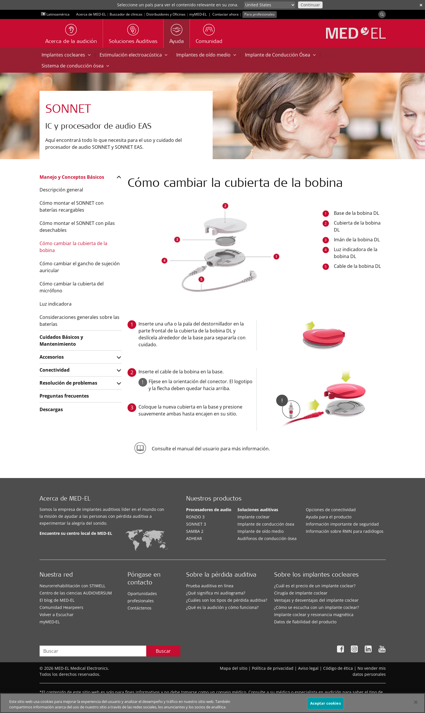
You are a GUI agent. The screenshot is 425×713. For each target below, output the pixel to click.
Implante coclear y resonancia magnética (313, 614)
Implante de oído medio (260, 531)
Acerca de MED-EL (91, 14)
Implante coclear (253, 517)
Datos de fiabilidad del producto (305, 621)
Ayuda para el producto (328, 517)
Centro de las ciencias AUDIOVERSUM (76, 593)
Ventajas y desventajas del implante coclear (316, 600)
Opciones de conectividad (331, 509)
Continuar (310, 4)
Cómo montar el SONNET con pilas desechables (77, 226)
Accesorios (52, 357)
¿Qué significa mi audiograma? (215, 593)
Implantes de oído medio (206, 55)
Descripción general (61, 190)
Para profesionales (259, 14)
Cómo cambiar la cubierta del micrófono (72, 287)
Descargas (51, 409)
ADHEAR (194, 538)
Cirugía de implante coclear (300, 593)
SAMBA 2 (194, 531)
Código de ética (338, 668)
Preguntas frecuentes (64, 396)
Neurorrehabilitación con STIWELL (72, 585)
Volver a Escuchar (57, 614)
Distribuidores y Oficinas (166, 14)
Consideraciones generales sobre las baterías (79, 320)
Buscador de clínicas (126, 14)
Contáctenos (139, 608)
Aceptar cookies (325, 703)
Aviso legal (308, 668)
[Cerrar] (415, 703)
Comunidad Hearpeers (61, 607)
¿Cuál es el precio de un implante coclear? (314, 585)
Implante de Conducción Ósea (280, 55)
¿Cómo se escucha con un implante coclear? (316, 607)
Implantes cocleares (66, 55)
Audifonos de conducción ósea (267, 538)
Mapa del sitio (233, 668)
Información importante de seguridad (342, 524)
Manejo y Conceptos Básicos (72, 177)
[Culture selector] (269, 4)
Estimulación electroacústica (133, 55)
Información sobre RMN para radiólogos (344, 531)
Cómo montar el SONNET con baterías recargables (72, 206)
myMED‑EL (198, 14)
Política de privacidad (272, 668)
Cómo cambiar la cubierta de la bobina (73, 246)
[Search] (382, 14)
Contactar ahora (225, 14)
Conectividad (55, 370)
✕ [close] (421, 5)
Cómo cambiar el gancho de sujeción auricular (80, 267)
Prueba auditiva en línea (209, 585)
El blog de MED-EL (57, 600)
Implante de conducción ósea (265, 524)
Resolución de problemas (68, 383)
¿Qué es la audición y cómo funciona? (222, 607)
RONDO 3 (195, 517)
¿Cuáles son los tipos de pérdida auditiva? (226, 600)
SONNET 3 (196, 524)
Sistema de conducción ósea (75, 66)
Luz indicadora (56, 304)
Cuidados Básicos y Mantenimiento (61, 340)
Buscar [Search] (163, 651)
